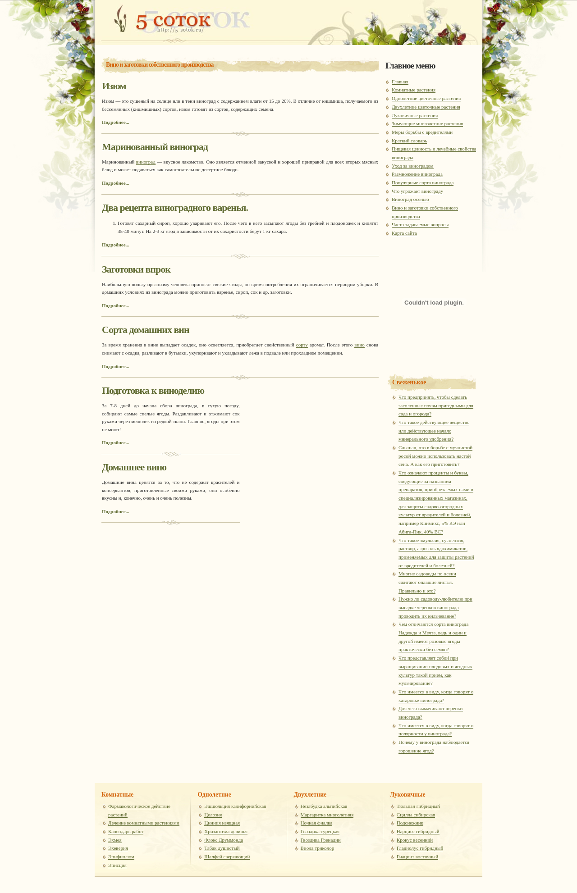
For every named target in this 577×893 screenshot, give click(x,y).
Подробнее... (115, 122)
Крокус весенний (415, 840)
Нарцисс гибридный (418, 831)
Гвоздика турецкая (320, 831)
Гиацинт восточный (417, 856)
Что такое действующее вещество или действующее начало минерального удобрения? (433, 430)
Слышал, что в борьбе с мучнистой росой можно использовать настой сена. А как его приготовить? (435, 456)
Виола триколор (317, 848)
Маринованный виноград (155, 146)
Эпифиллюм (121, 856)
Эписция (117, 865)
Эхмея (115, 840)
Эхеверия (118, 848)
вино (359, 344)
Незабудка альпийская (324, 806)
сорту (302, 344)
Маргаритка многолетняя (327, 814)
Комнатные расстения (166, 18)
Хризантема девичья (225, 831)
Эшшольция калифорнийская (235, 806)
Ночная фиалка (317, 822)
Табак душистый (221, 848)
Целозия (213, 814)
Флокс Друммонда (223, 840)
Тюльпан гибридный (418, 806)
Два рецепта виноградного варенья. (175, 207)
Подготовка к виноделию (153, 390)
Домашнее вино (134, 467)
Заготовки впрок (136, 269)
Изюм (114, 85)
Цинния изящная (222, 822)
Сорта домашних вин (145, 329)
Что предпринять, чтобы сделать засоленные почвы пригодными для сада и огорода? (435, 405)
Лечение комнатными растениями (143, 822)
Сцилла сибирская (416, 814)
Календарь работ (125, 831)
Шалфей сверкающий (227, 856)
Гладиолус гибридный (420, 848)
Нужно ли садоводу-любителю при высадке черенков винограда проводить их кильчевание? (435, 607)
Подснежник (410, 822)
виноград (146, 161)
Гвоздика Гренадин (321, 840)
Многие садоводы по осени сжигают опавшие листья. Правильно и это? (427, 582)
